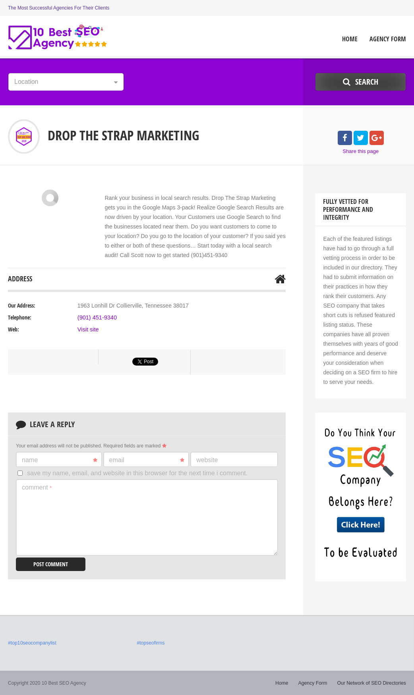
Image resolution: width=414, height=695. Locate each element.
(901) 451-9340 (96, 317)
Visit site (87, 329)
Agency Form (388, 39)
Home (350, 39)
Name (59, 460)
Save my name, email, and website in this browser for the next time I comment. (137, 473)
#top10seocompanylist (31, 643)
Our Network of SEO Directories (372, 683)
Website (207, 460)
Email (147, 460)
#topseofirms (150, 643)
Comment (37, 487)
